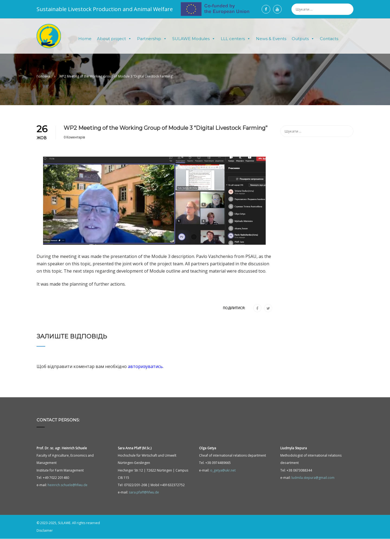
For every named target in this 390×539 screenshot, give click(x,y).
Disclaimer (45, 530)
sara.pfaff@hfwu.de (144, 492)
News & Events (271, 38)
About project (114, 39)
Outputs (303, 39)
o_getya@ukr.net (223, 470)
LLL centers (236, 39)
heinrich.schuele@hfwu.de (67, 485)
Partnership (152, 39)
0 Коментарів (74, 137)
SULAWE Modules (193, 39)
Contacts (329, 38)
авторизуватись (145, 366)
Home (85, 38)
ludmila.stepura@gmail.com (312, 477)
